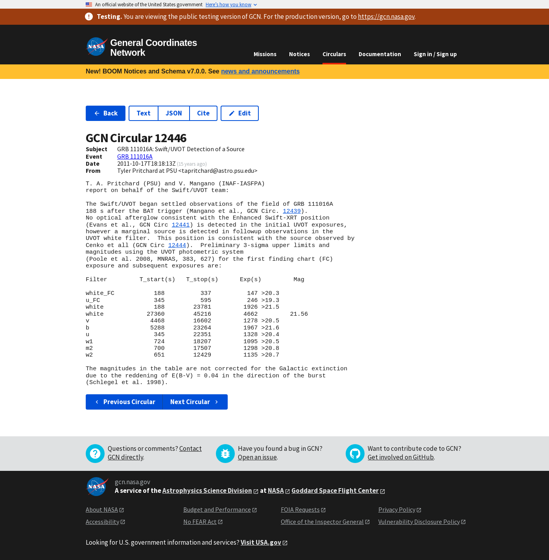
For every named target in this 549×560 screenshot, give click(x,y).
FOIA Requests (300, 509)
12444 (177, 245)
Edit (239, 113)
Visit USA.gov (261, 542)
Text (143, 113)
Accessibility (102, 521)
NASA (276, 490)
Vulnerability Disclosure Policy (419, 521)
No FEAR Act (200, 521)
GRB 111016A (135, 156)
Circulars (334, 54)
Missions (265, 54)
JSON (174, 113)
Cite (203, 113)
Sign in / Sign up (435, 54)
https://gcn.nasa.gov (386, 16)
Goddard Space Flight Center (335, 490)
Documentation (380, 54)
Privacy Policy (396, 509)
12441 (181, 225)
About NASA (102, 509)
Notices (299, 54)
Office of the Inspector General (322, 521)
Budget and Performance (217, 509)
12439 (292, 211)
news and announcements (260, 71)
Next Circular (195, 401)
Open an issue (257, 457)
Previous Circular (124, 401)
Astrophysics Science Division (207, 490)
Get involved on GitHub (401, 457)
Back (106, 113)
